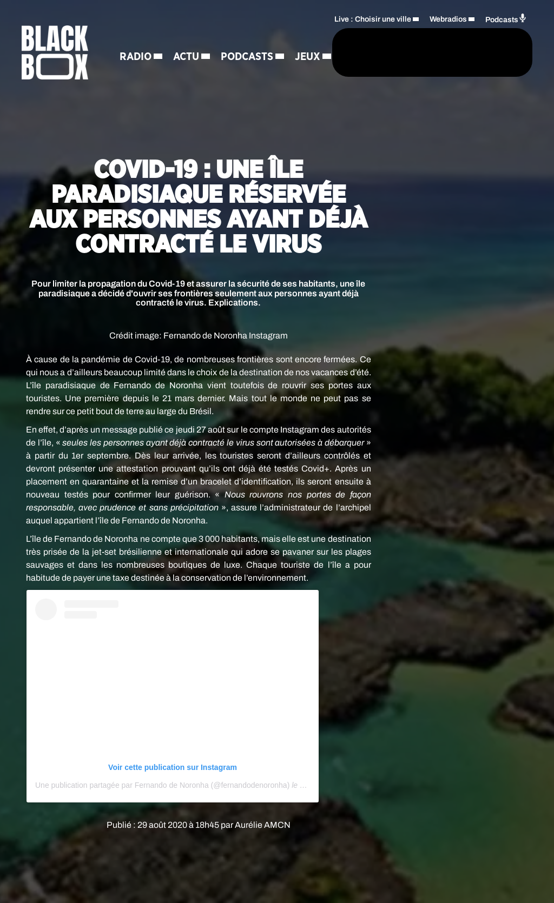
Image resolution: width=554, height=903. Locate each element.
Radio (135, 35)
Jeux (206, 73)
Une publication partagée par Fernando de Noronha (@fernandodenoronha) (162, 785)
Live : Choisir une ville (372, 36)
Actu (186, 35)
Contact (205, 111)
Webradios (448, 36)
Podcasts (146, 73)
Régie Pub (146, 111)
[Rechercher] (298, 69)
